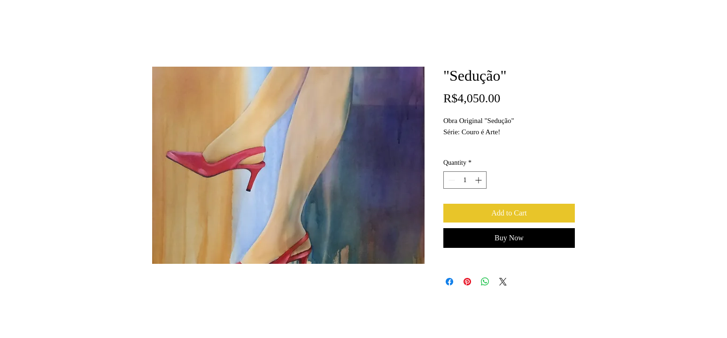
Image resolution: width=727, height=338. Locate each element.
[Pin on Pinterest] (467, 281)
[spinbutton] (464, 180)
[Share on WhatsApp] (485, 281)
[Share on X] (503, 281)
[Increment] (479, 180)
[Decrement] (450, 180)
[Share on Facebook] (449, 281)
